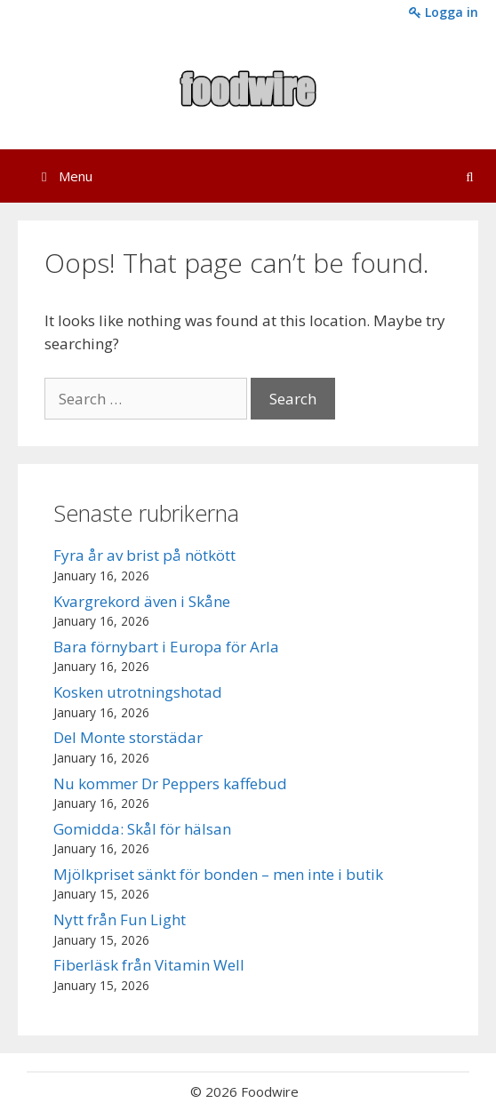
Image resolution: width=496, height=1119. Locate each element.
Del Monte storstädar (128, 737)
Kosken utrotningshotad (137, 692)
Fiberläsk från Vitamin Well (148, 965)
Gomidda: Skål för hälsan (142, 829)
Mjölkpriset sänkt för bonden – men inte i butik (218, 874)
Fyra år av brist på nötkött (144, 555)
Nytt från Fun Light (119, 919)
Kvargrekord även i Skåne (141, 601)
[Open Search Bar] (470, 176)
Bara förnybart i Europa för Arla (166, 646)
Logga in (443, 12)
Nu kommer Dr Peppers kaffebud (170, 783)
